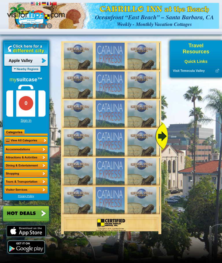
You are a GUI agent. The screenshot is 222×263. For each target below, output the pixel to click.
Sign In (26, 121)
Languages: (22, 3)
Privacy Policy (26, 196)
